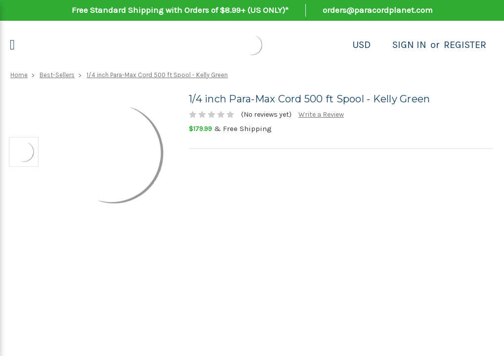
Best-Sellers (57, 75)
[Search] (381, 45)
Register (465, 44)
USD (361, 44)
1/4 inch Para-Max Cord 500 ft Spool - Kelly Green (157, 75)
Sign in (409, 44)
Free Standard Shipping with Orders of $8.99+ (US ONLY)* (180, 10)
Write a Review (321, 114)
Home (19, 75)
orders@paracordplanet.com (378, 10)
